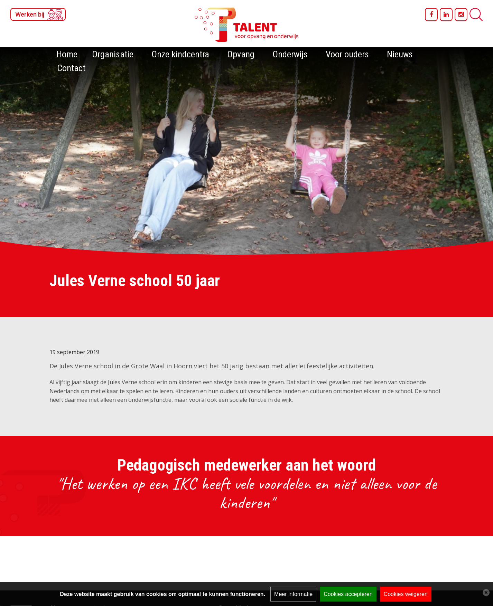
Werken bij (29, 14)
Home (66, 54)
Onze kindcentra (180, 54)
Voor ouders (347, 54)
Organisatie (112, 54)
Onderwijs (290, 54)
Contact (71, 68)
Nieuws (400, 54)
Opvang (240, 54)
